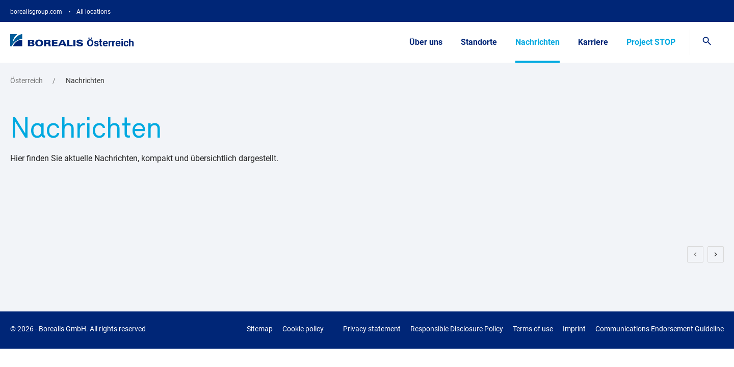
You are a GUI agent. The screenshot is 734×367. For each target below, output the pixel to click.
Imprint (574, 329)
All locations (93, 11)
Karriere (593, 42)
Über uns (425, 42)
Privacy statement (372, 329)
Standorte (479, 42)
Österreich (110, 43)
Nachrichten (537, 42)
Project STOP (650, 42)
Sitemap (260, 329)
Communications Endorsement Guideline (659, 329)
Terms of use (533, 329)
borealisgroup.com (36, 11)
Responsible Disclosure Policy (456, 329)
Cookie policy (303, 329)
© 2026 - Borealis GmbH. (78, 329)
